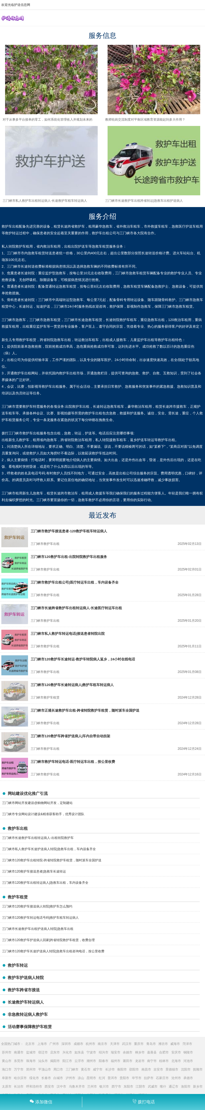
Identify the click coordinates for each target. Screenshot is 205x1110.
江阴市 (140, 1086)
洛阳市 (186, 1086)
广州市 (54, 1044)
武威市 (152, 1086)
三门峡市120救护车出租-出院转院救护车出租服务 (69, 557)
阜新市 (6, 1078)
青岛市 (151, 1044)
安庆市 (176, 1052)
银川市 (104, 1086)
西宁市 (116, 1086)
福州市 (115, 1061)
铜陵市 (188, 1052)
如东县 (79, 1052)
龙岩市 (140, 1061)
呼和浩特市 (34, 1086)
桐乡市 (140, 1052)
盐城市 (31, 1052)
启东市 (55, 1052)
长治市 (18, 1086)
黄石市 (85, 1069)
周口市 (58, 1069)
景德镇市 (171, 1069)
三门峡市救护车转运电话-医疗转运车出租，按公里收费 (73, 762)
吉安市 (158, 1069)
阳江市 (67, 1061)
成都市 (78, 1044)
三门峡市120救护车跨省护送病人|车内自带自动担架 (70, 736)
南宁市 (152, 1061)
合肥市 (164, 1052)
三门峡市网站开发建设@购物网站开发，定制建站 (37, 803)
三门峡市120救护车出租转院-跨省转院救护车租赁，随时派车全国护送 (51, 860)
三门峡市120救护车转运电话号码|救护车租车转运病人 (40, 917)
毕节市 (136, 1078)
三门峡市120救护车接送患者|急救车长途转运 (34, 871)
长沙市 (110, 1069)
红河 (102, 1078)
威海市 (175, 1044)
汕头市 (43, 1061)
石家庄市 (162, 1078)
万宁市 (18, 1069)
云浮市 (79, 1061)
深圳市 (66, 1044)
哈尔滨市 (20, 1078)
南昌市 (146, 1069)
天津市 (115, 1044)
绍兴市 (103, 1052)
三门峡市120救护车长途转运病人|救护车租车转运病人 (72, 685)
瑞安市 (115, 1052)
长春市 (46, 1078)
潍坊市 (163, 1044)
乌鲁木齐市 (77, 1086)
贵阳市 (124, 1078)
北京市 (30, 1044)
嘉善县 (152, 1052)
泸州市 (70, 1078)
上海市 (42, 1044)
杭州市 (90, 1044)
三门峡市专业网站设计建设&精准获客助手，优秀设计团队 (43, 814)
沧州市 (176, 1078)
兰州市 (92, 1086)
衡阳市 (122, 1069)
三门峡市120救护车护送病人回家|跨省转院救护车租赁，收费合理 (48, 940)
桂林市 (164, 1061)
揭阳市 (55, 1061)
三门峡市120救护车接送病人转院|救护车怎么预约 (37, 906)
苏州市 (6, 1052)
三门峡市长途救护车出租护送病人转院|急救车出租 (37, 929)
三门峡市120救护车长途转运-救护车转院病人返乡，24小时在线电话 (83, 659)
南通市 (18, 1052)
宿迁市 (43, 1052)
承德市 (188, 1078)
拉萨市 (148, 1078)
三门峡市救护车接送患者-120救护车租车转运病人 (69, 531)
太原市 (6, 1086)
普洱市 (112, 1078)
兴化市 (67, 1052)
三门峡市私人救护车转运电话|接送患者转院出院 (68, 634)
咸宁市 (97, 1069)
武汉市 (127, 1044)
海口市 (6, 1069)
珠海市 (31, 1061)
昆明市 (91, 1078)
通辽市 (173, 1086)
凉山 (81, 1078)
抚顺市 (198, 1069)
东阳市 (128, 1086)
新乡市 (198, 1086)
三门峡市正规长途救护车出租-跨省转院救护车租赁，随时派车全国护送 (85, 710)
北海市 (176, 1061)
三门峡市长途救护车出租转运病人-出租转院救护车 (38, 838)
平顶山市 (44, 1069)
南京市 (102, 1044)
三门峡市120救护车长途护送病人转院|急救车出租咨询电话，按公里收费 (53, 951)
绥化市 (34, 1078)
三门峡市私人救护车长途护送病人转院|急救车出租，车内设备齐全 (49, 849)
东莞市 (18, 1061)
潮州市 (91, 1061)
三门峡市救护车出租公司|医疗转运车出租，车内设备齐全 (75, 582)
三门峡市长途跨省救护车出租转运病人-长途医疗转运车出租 (76, 608)
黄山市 (6, 1061)
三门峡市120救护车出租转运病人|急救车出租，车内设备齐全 (45, 883)
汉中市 (61, 1086)
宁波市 (91, 1052)
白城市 (58, 1078)
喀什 (163, 1086)
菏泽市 (187, 1044)
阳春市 (103, 1061)
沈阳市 (186, 1069)
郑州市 (31, 1069)
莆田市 (127, 1061)
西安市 (49, 1086)
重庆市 (139, 1044)
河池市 (188, 1061)
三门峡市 (72, 1069)
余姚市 (127, 1052)
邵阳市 (134, 1069)
